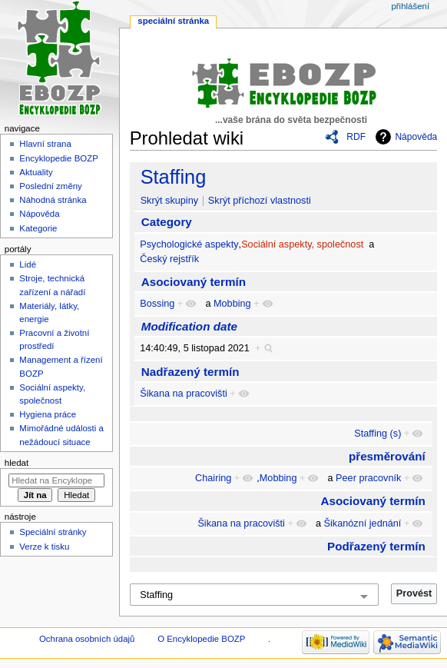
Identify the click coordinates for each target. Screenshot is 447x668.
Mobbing (232, 303)
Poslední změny (50, 186)
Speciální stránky (52, 532)
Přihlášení (410, 6)
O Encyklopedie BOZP (201, 638)
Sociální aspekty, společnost (302, 244)
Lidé (27, 264)
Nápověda (416, 136)
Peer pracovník (368, 478)
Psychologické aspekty (189, 244)
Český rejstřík (169, 259)
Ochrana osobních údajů (86, 638)
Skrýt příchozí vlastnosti (259, 200)
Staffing (174, 177)
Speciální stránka (173, 20)
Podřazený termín (376, 546)
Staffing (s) (377, 433)
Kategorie (38, 228)
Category (166, 221)
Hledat (16, 462)
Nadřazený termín (190, 371)
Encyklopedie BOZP (58, 158)
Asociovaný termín (193, 281)
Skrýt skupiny (169, 200)
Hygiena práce (47, 414)
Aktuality (35, 172)
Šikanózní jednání (363, 523)
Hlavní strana (45, 143)
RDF (356, 136)
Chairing (213, 478)
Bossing (157, 303)
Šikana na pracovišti (183, 393)
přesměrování (387, 456)
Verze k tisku (44, 546)
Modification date (189, 326)
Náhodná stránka (52, 199)
